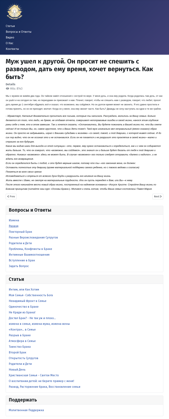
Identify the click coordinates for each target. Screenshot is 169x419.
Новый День (17, 369)
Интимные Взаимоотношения (29, 254)
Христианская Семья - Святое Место (34, 375)
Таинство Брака (20, 346)
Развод (13, 226)
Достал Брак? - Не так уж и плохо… (32, 318)
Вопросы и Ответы (18, 31)
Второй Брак (17, 352)
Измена (14, 220)
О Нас (9, 43)
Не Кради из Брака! (22, 312)
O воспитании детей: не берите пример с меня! (41, 381)
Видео (10, 37)
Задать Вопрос (19, 266)
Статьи (10, 26)
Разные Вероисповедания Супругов (33, 237)
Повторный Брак (20, 231)
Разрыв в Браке (20, 335)
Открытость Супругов (23, 358)
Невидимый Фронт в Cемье (27, 301)
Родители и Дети (20, 243)
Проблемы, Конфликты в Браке (30, 249)
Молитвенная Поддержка (26, 410)
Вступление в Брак (22, 260)
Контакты (12, 49)
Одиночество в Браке (24, 306)
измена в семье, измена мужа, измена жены (39, 324)
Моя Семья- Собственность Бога (31, 295)
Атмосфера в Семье (22, 341)
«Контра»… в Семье (22, 329)
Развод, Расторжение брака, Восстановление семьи (44, 386)
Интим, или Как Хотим (24, 289)
